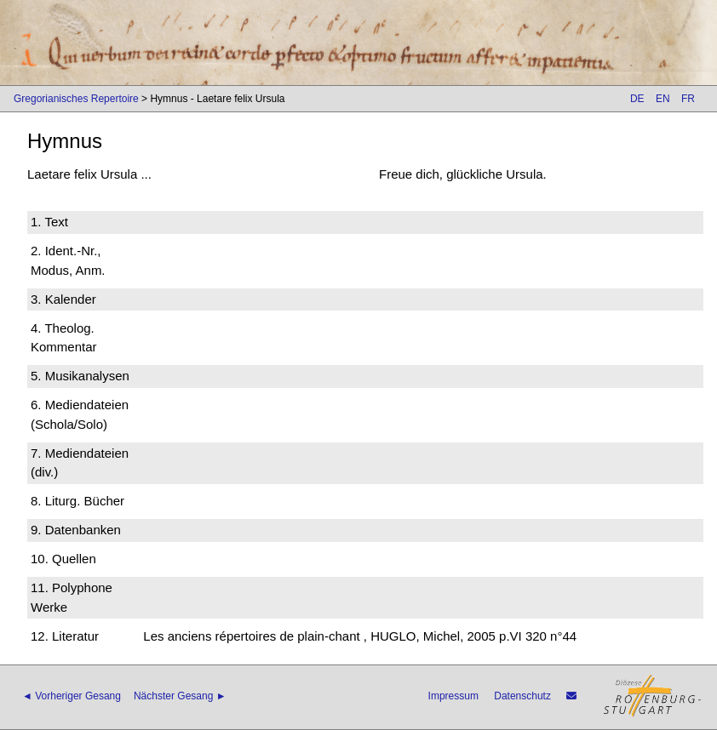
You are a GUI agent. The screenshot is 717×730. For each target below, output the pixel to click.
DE (637, 99)
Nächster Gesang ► (180, 696)
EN (663, 99)
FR (688, 99)
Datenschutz (522, 696)
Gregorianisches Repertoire (76, 99)
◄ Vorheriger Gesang (71, 696)
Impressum (453, 696)
